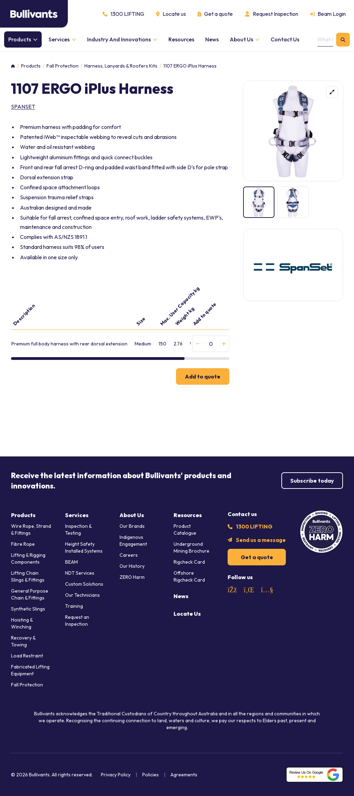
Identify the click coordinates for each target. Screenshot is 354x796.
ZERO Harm (132, 577)
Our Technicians (82, 595)
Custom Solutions (84, 584)
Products (31, 66)
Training (74, 606)
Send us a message (261, 539)
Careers (128, 555)
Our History (132, 566)
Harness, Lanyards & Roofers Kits (120, 66)
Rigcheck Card (189, 562)
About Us (131, 515)
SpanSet (23, 106)
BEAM (71, 562)
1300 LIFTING (254, 526)
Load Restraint (27, 656)
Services (76, 515)
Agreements (183, 775)
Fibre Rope (23, 544)
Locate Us (187, 613)
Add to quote (202, 376)
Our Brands (132, 526)
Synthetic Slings (28, 609)
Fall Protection (62, 66)
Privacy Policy (116, 775)
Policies (150, 775)
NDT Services (79, 573)
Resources (188, 515)
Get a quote (257, 557)
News (181, 596)
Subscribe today (312, 480)
